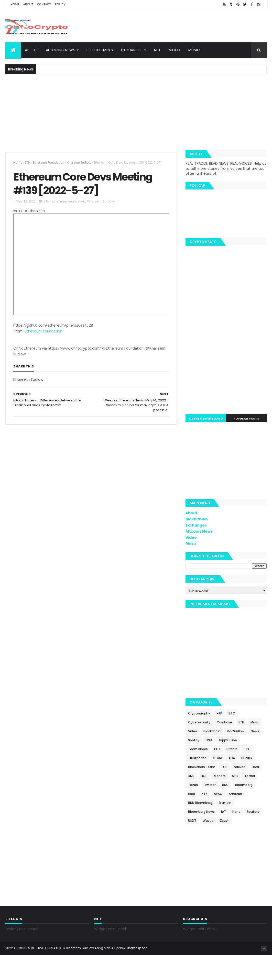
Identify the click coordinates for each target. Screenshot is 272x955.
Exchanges (132, 50)
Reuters (253, 811)
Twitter (210, 785)
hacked (239, 767)
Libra (255, 767)
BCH (204, 776)
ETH (27, 162)
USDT (192, 820)
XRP (219, 713)
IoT (223, 811)
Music (194, 50)
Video (174, 50)
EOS (224, 767)
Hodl (191, 794)
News (255, 731)
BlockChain (98, 50)
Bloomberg (244, 785)
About (28, 4)
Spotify (193, 740)
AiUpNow (118, 948)
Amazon (235, 794)
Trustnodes (197, 758)
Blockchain (211, 731)
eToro (217, 758)
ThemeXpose (136, 948)
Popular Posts (246, 418)
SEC (235, 776)
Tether (249, 776)
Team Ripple (198, 749)
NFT (157, 50)
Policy (60, 4)
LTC (217, 749)
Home (14, 4)
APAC (218, 794)
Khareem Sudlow (79, 162)
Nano (236, 811)
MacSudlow (235, 731)
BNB (209, 740)
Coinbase (224, 722)
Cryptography (199, 713)
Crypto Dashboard (206, 418)
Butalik (246, 758)
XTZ (204, 794)
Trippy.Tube (227, 740)
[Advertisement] (173, 25)
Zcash (225, 820)
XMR (191, 776)
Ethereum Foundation (48, 162)
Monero (220, 776)
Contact (44, 4)
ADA (232, 758)
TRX (247, 749)
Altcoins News (60, 50)
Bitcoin (231, 749)
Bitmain (225, 803)
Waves (208, 820)
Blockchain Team (201, 767)
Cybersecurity (199, 722)
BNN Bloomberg (200, 803)
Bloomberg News (201, 811)
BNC (225, 785)
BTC (232, 713)
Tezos (193, 785)
